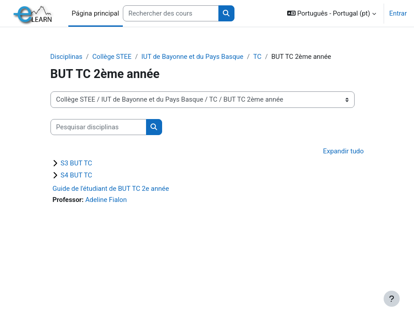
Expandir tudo (343, 151)
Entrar (398, 13)
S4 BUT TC (76, 175)
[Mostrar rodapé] (392, 299)
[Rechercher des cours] (171, 13)
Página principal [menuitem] (95, 13)
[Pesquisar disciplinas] (98, 127)
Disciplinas (66, 57)
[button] (331, 13)
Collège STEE (112, 57)
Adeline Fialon (106, 200)
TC (257, 57)
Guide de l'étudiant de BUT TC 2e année (111, 189)
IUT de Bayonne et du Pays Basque (192, 57)
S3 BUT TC (76, 163)
